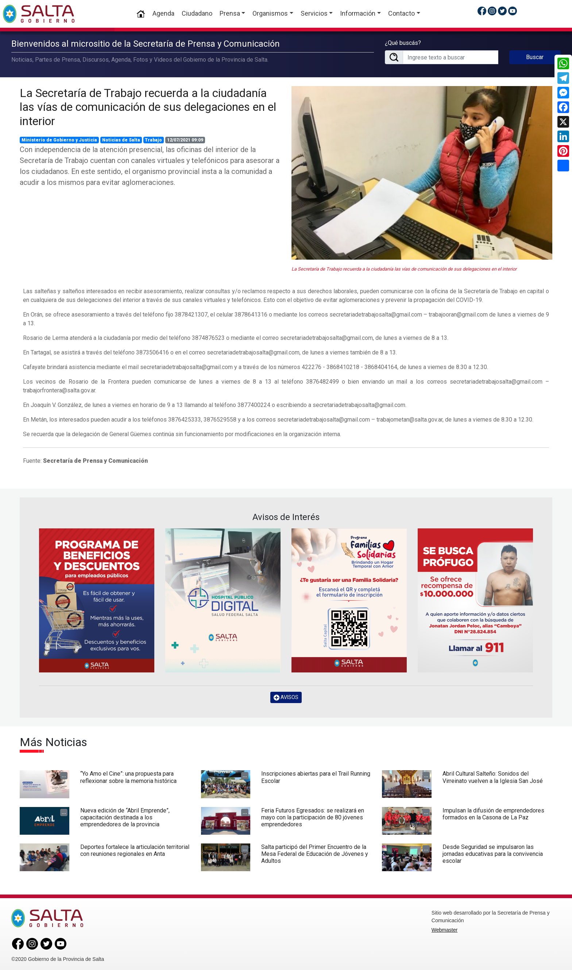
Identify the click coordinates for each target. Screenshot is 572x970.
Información (357, 13)
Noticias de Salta (121, 139)
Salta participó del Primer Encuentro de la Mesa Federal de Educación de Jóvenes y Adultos (314, 853)
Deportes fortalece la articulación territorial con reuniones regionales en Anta (134, 850)
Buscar (535, 56)
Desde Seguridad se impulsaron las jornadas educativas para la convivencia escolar (492, 853)
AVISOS (286, 697)
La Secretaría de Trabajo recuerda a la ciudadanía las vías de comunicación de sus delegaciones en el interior (148, 106)
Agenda (163, 13)
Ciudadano (197, 13)
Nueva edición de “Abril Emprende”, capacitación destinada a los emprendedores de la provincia (125, 816)
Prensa (230, 13)
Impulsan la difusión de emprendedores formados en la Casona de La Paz (493, 813)
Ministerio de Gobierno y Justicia (59, 139)
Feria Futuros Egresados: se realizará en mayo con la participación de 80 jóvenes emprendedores (312, 816)
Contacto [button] (401, 13)
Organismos (270, 13)
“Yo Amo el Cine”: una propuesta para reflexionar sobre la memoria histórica (128, 777)
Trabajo (153, 139)
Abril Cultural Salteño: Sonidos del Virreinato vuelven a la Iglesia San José (492, 777)
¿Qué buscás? (403, 42)
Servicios (314, 13)
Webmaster (444, 929)
